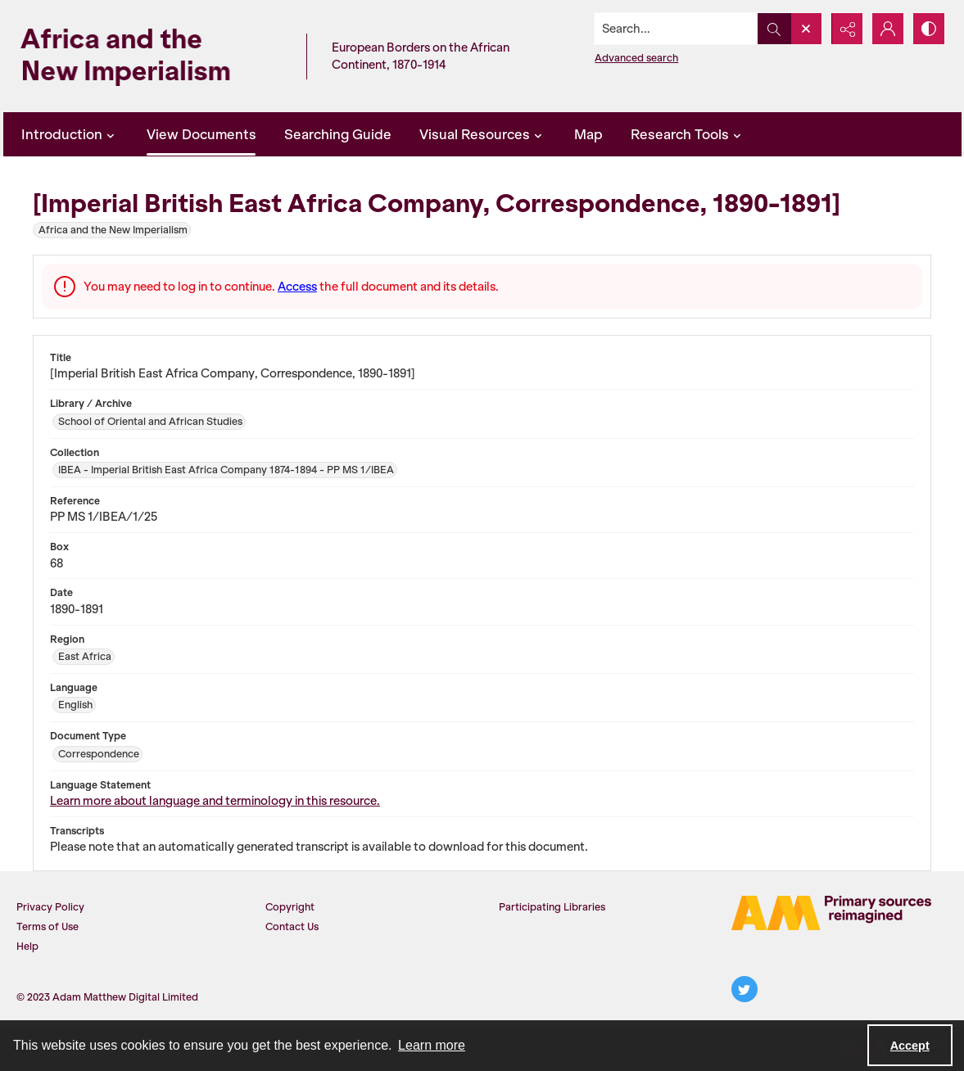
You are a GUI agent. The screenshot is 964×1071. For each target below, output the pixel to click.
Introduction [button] (70, 134)
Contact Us (292, 926)
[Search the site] (676, 28)
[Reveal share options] (846, 28)
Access (297, 286)
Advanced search (636, 58)
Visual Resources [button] (482, 134)
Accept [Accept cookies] (910, 1045)
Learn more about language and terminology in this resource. (215, 800)
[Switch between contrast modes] (928, 28)
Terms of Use (47, 926)
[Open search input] (805, 28)
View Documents (201, 134)
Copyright (290, 907)
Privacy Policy (50, 907)
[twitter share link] (744, 989)
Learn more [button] (431, 1045)
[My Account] (887, 28)
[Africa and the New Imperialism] (151, 56)
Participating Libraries (552, 907)
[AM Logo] (831, 913)
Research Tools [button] (688, 134)
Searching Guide (337, 134)
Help (27, 946)
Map (588, 134)
